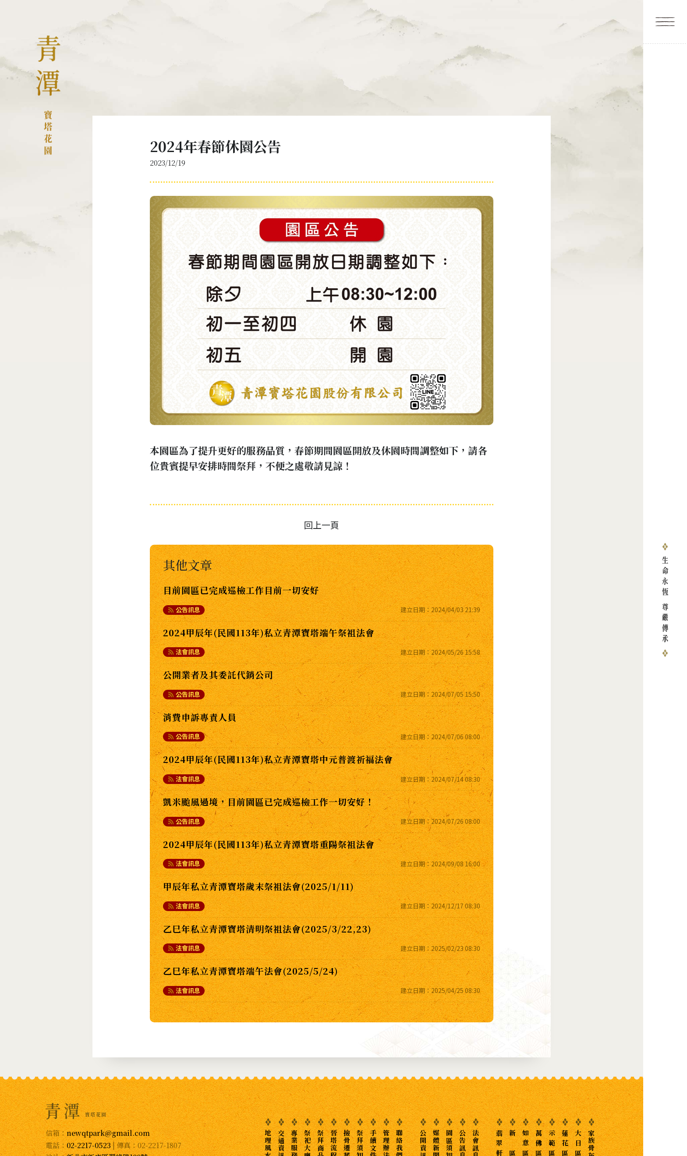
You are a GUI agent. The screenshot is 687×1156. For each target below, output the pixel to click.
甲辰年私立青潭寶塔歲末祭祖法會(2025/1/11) (258, 886)
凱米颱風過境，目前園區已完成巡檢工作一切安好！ (269, 801)
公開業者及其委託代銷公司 (218, 674)
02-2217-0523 (89, 1145)
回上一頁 (321, 524)
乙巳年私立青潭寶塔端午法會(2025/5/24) (250, 971)
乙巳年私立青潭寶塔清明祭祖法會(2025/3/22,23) (267, 928)
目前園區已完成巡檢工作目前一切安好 (241, 590)
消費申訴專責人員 (200, 717)
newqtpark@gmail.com (108, 1133)
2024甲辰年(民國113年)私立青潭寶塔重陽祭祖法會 (269, 844)
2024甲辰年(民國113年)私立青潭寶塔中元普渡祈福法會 (278, 759)
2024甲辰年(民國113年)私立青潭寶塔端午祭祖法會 (269, 632)
